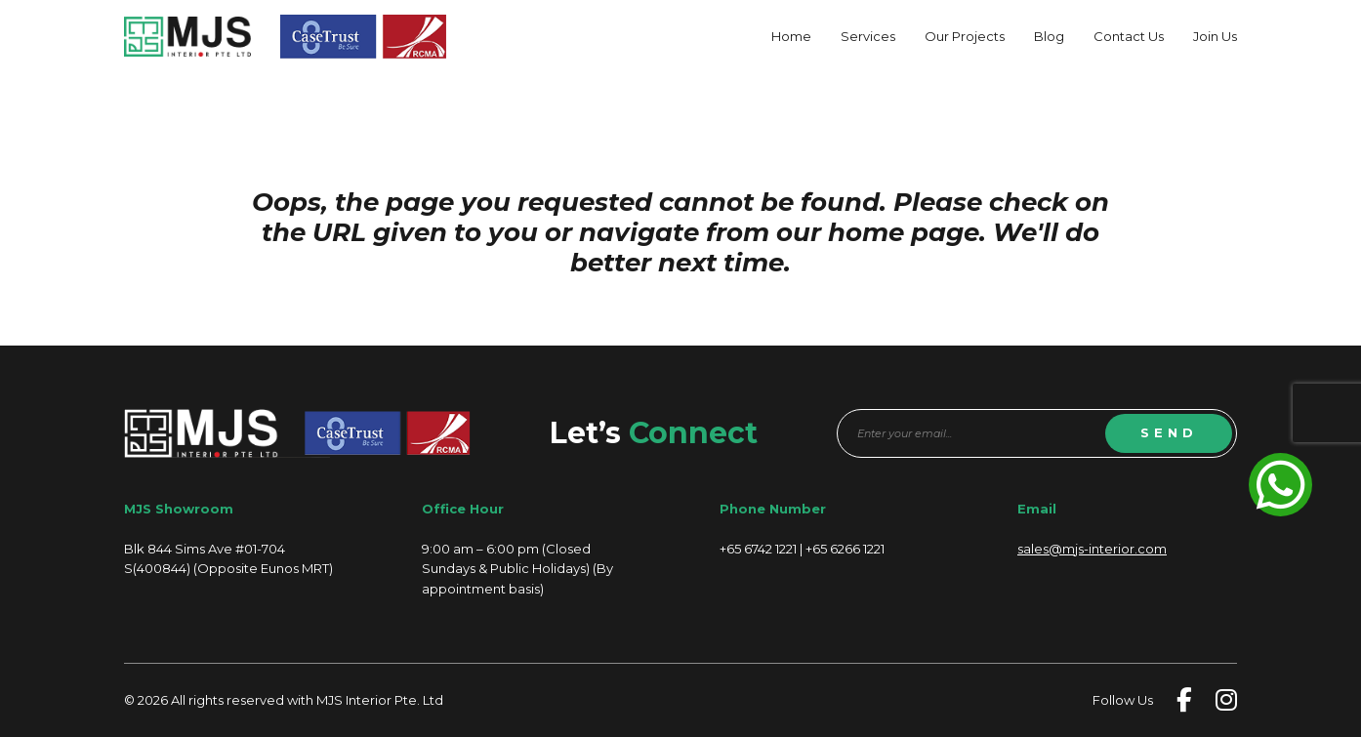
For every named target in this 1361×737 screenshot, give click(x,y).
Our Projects (965, 36)
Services (868, 36)
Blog (1049, 36)
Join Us (1215, 36)
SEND (1169, 432)
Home (791, 36)
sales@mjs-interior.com (1092, 548)
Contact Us (1128, 36)
